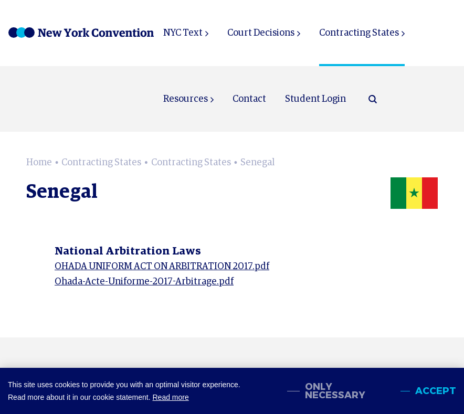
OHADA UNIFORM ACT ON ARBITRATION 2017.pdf (162, 266)
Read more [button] (170, 397)
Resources (185, 99)
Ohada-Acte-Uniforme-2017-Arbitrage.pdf (144, 281)
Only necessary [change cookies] (335, 391)
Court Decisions (260, 33)
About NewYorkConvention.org (237, 405)
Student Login (315, 99)
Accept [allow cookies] (435, 391)
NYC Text (183, 33)
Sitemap (368, 405)
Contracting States (359, 33)
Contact (249, 99)
